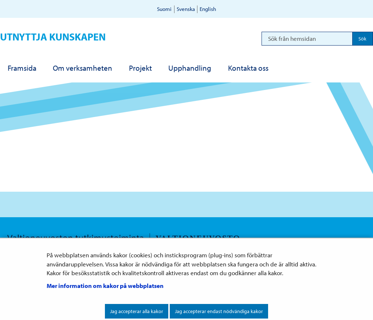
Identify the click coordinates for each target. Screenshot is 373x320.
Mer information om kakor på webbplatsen (105, 285)
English (208, 8)
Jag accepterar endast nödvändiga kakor (219, 311)
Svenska (186, 8)
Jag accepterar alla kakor (136, 311)
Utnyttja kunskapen (53, 36)
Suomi (164, 8)
